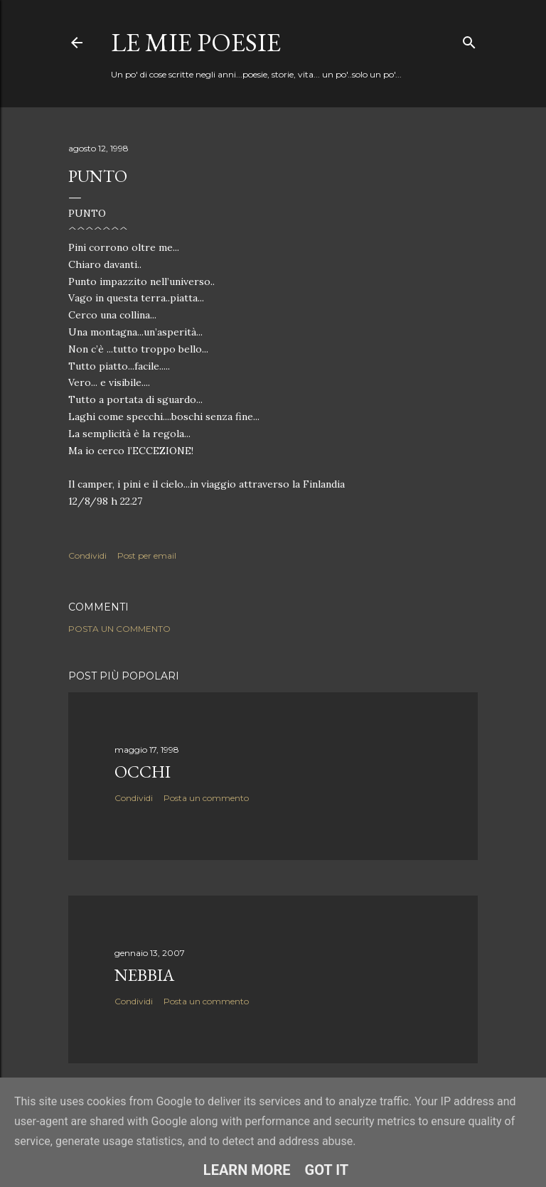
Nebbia (144, 975)
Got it (327, 1169)
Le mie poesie (196, 42)
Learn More (247, 1169)
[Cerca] (469, 39)
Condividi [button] (87, 555)
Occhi (142, 772)
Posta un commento (119, 628)
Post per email (146, 555)
